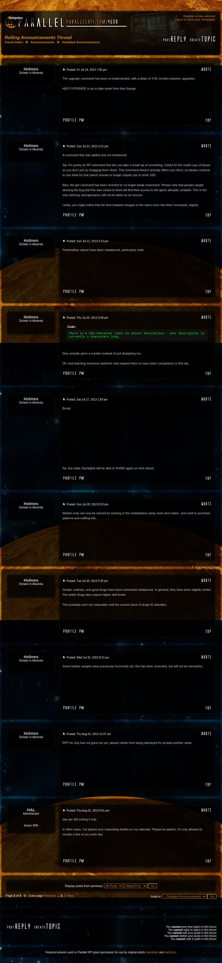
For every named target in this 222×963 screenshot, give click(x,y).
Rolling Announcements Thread (38, 37)
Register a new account (199, 16)
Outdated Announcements (81, 42)
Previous (50, 895)
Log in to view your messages (195, 19)
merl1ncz (170, 952)
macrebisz (152, 952)
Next (70, 895)
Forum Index (14, 42)
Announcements (42, 42)
